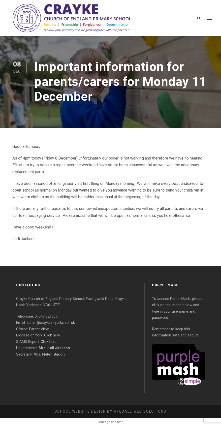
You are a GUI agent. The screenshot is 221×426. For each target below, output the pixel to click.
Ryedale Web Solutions (140, 411)
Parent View (39, 329)
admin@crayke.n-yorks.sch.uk (51, 322)
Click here (52, 335)
